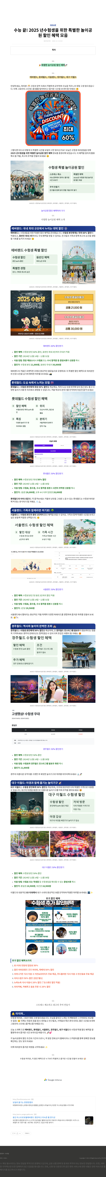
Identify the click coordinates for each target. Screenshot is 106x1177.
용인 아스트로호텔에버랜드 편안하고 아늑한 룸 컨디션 (34, 1117)
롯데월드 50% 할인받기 (53, 474)
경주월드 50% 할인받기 (53, 749)
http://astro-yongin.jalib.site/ (23, 1114)
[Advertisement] (53, 1079)
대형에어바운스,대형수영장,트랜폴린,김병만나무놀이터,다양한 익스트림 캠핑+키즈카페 (43, 1105)
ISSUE (53, 25)
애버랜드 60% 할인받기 (53, 346)
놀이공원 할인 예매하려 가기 (53, 211)
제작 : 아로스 (3, 1158)
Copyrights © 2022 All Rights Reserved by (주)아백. (92, 1158)
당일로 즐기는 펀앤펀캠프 (23, 1102)
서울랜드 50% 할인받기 (53, 589)
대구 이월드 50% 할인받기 (53, 867)
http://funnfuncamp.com (21, 1099)
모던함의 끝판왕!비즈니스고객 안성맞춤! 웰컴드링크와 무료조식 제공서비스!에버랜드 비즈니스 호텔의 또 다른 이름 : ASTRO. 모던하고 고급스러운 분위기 (46, 1121)
